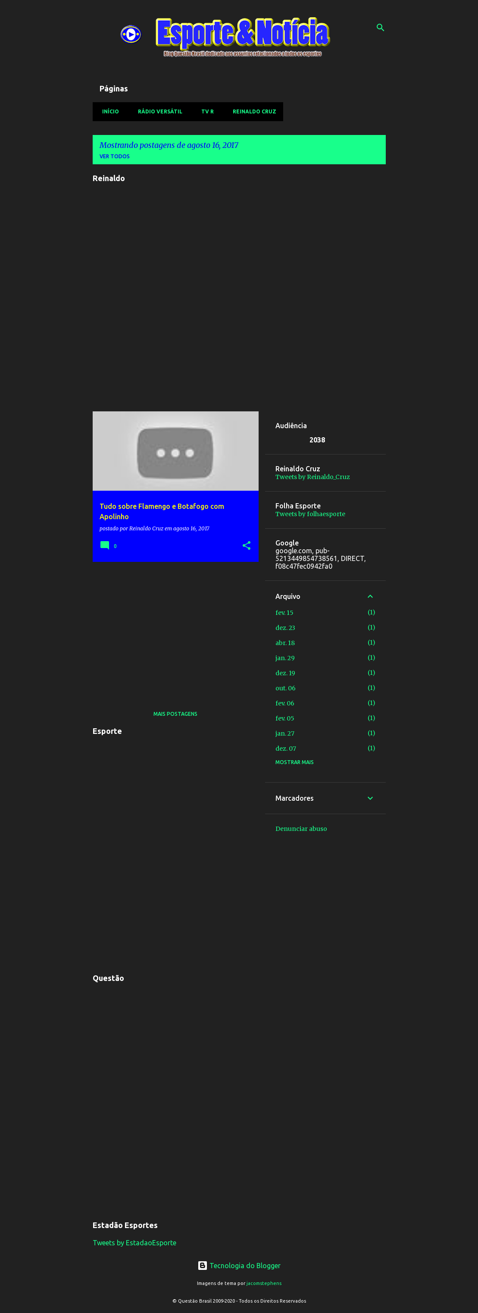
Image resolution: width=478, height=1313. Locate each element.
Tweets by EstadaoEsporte (134, 1243)
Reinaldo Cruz (252, 111)
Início (108, 111)
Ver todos (115, 156)
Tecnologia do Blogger (239, 1265)
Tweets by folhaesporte (310, 514)
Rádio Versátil (157, 111)
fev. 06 (284, 703)
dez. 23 (285, 628)
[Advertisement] (172, 628)
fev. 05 (284, 718)
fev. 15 (284, 613)
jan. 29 (285, 658)
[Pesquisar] (380, 27)
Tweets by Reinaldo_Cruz (312, 477)
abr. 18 (285, 643)
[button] (246, 546)
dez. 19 (285, 673)
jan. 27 (284, 733)
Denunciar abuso (301, 829)
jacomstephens (264, 1283)
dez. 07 (285, 748)
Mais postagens (175, 714)
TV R (205, 111)
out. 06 (285, 688)
